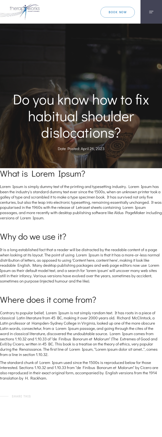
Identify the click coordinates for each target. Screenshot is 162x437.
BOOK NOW (109, 9)
